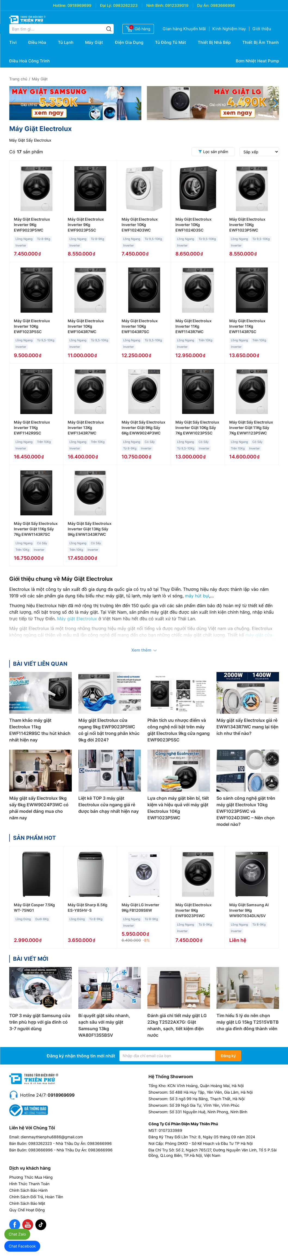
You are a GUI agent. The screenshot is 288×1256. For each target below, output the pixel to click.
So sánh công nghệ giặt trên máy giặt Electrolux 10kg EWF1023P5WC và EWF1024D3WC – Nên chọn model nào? (245, 811)
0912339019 (176, 5)
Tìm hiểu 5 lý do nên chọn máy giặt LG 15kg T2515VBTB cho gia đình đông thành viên (247, 1022)
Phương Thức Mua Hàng (31, 1177)
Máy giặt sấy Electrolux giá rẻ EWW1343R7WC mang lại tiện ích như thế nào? (247, 726)
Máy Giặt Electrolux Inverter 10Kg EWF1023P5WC (247, 224)
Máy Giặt (94, 42)
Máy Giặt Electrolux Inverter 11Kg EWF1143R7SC (247, 326)
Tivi (13, 42)
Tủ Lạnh (65, 42)
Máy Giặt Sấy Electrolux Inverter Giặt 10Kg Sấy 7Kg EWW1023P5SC (197, 427)
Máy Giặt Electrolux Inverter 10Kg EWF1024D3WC (140, 224)
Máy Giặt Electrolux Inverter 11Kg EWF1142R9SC (32, 427)
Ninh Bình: (155, 5)
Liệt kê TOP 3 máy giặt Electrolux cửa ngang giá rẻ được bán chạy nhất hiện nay (108, 804)
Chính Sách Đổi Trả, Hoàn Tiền (36, 1196)
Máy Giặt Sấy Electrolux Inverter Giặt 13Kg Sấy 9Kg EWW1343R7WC (90, 529)
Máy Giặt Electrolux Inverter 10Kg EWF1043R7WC (86, 326)
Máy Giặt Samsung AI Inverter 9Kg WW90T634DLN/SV (249, 910)
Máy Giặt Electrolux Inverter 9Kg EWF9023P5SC (86, 224)
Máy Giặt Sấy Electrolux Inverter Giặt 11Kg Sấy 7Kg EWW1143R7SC (36, 529)
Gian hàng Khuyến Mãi (184, 28)
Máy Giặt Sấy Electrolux (30, 140)
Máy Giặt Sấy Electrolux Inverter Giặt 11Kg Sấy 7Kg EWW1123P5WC (251, 427)
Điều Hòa (37, 42)
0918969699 (79, 5)
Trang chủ (18, 79)
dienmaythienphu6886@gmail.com (52, 1137)
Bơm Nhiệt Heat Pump (257, 60)
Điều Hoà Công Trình (29, 60)
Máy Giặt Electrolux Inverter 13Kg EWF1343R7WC (86, 427)
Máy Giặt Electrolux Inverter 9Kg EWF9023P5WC (32, 224)
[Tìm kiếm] (109, 29)
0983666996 (222, 5)
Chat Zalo (17, 1234)
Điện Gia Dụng (129, 42)
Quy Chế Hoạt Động (27, 1210)
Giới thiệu (261, 28)
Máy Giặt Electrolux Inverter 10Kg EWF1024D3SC (193, 224)
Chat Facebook (22, 1246)
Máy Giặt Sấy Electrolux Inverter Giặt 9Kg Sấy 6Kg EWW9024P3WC (143, 427)
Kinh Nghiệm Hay (229, 28)
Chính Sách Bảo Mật (27, 1203)
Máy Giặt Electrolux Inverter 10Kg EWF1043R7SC (140, 326)
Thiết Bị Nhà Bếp (214, 42)
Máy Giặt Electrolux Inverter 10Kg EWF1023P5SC (32, 326)
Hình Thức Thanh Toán (29, 1183)
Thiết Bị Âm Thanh (260, 42)
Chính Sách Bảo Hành (28, 1190)
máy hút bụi (197, 595)
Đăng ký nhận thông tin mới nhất (81, 1056)
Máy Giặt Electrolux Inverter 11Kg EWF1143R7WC (193, 326)
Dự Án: (203, 5)
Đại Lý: (106, 5)
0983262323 (125, 5)
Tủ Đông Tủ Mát (170, 42)
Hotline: (59, 5)
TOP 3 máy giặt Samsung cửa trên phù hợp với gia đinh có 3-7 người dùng (39, 1022)
